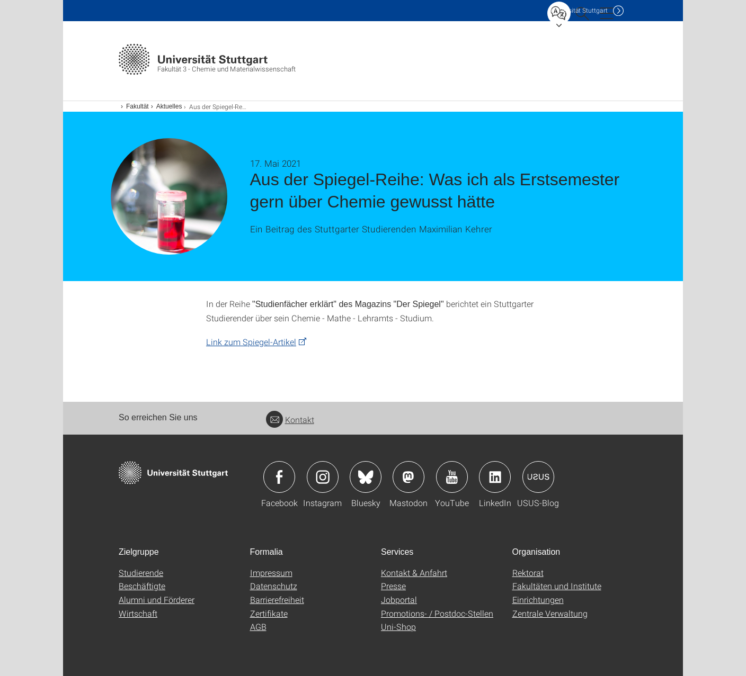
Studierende (141, 572)
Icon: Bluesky (365, 477)
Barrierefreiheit (277, 599)
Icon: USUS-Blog (538, 477)
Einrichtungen (538, 599)
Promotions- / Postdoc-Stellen (437, 613)
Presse (393, 585)
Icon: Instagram (323, 477)
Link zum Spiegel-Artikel (251, 341)
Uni (579, 10)
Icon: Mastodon (408, 477)
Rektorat (528, 572)
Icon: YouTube (452, 477)
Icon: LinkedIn (495, 477)
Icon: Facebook (279, 477)
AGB (258, 626)
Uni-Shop (398, 626)
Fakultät (137, 106)
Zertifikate (269, 613)
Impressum (271, 572)
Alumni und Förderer (156, 599)
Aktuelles (169, 106)
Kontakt (290, 419)
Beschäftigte (142, 585)
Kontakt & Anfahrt (414, 572)
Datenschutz (273, 585)
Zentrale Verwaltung (550, 613)
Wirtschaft (138, 613)
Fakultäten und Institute (556, 585)
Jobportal (399, 599)
